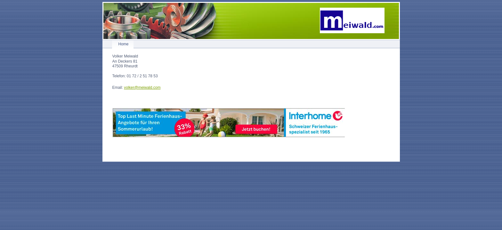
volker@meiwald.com (142, 87)
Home (123, 44)
